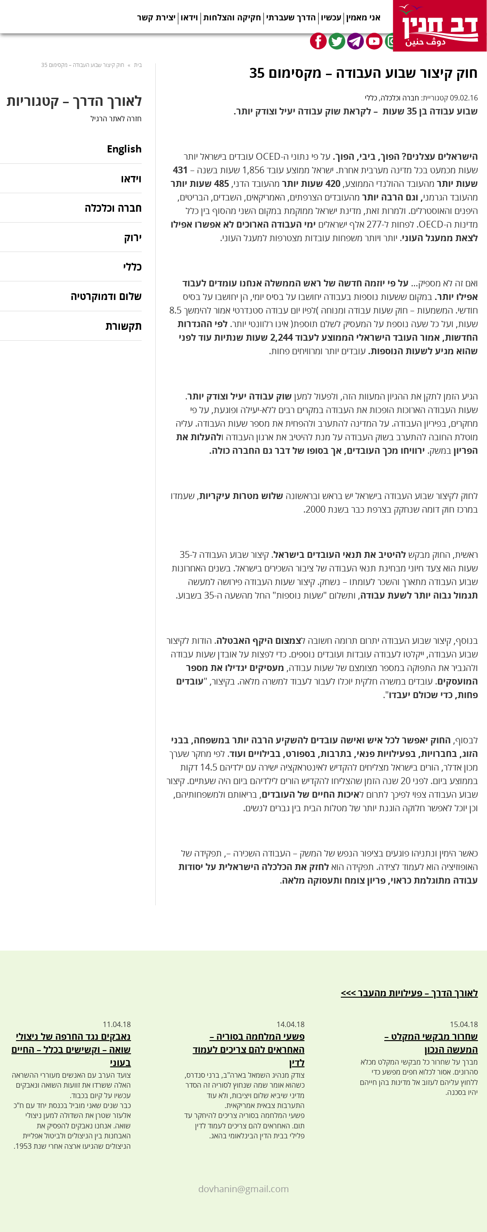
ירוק (133, 237)
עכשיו (331, 17)
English (124, 149)
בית (138, 65)
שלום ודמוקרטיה (106, 296)
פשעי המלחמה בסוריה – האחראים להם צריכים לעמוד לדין (249, 1049)
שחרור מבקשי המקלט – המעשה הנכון (431, 1043)
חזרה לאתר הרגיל (116, 119)
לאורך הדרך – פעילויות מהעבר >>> (409, 993)
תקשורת (123, 326)
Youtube (374, 41)
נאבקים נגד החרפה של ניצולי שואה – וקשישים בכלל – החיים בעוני (71, 1049)
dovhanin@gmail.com (243, 1189)
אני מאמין (363, 17)
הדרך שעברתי (291, 17)
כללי (371, 98)
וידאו (189, 17)
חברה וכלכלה (400, 98)
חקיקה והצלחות (232, 17)
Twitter (337, 41)
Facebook (318, 41)
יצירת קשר (156, 17)
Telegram (355, 41)
